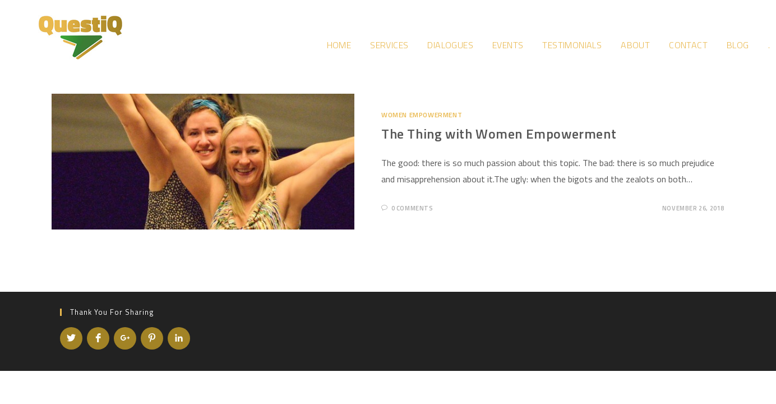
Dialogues (450, 45)
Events (507, 45)
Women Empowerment (421, 114)
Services (389, 45)
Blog (738, 45)
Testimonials (572, 45)
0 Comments (412, 208)
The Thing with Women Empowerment (498, 133)
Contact (688, 45)
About (635, 45)
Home (339, 45)
